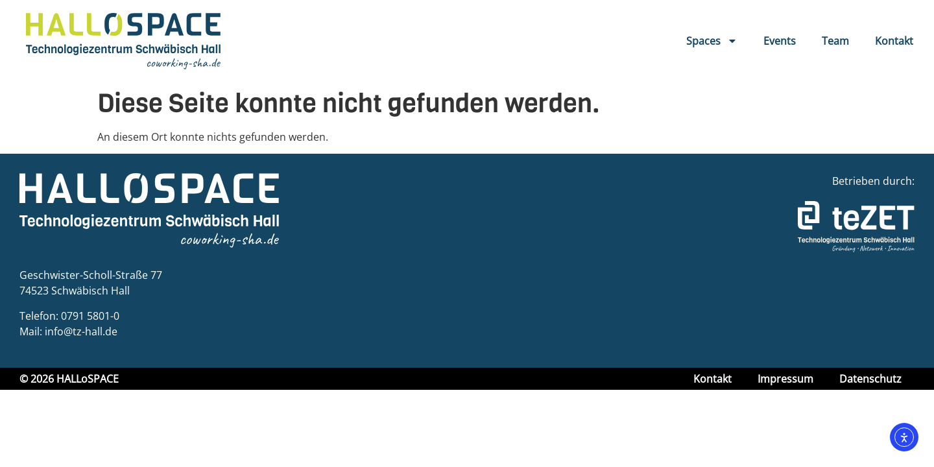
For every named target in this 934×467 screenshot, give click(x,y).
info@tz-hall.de (81, 331)
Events (779, 41)
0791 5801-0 (90, 316)
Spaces (711, 41)
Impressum (785, 378)
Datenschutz (870, 378)
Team (835, 41)
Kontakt (894, 41)
